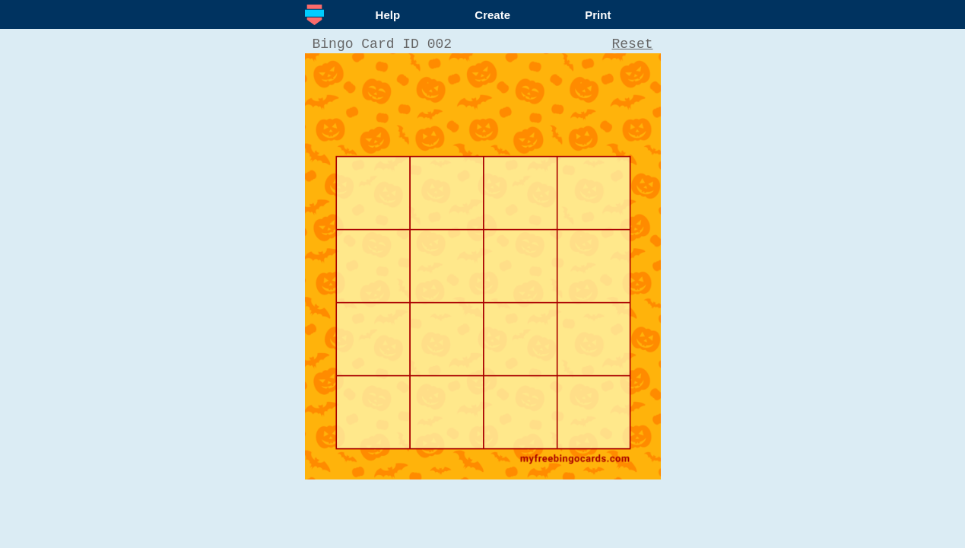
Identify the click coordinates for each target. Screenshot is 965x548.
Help (388, 14)
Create (492, 14)
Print (598, 14)
